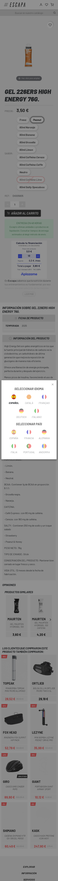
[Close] (52, 384)
